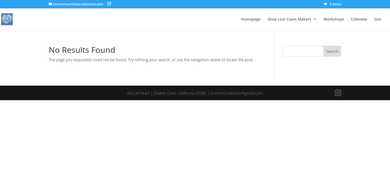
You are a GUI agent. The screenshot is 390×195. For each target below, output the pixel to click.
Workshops (334, 19)
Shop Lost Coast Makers (289, 19)
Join (377, 19)
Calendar (359, 19)
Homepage (251, 19)
